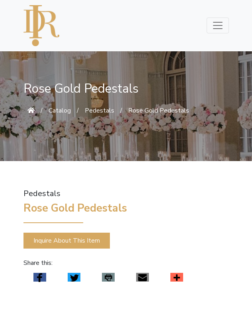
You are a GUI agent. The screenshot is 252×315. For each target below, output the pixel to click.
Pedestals (99, 110)
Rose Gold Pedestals (158, 110)
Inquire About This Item (66, 240)
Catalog (60, 110)
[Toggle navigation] (218, 25)
